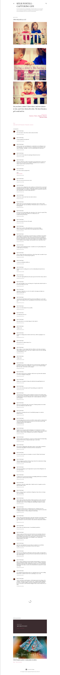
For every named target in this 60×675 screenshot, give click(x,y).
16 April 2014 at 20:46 (20, 344)
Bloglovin (40, 115)
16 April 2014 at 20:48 (20, 359)
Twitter (35, 115)
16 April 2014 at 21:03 (20, 522)
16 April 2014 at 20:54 (20, 433)
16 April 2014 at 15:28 (20, 216)
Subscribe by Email (43, 117)
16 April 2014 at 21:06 (20, 547)
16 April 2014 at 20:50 (20, 382)
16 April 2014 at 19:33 (20, 241)
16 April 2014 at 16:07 (20, 230)
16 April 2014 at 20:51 (20, 399)
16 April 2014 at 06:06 (20, 141)
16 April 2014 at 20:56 (20, 449)
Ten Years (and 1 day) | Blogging (25, 660)
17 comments (22, 628)
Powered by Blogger (30, 669)
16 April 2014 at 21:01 (20, 503)
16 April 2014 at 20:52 (20, 407)
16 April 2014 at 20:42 (20, 302)
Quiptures (31, 124)
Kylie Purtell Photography (20, 124)
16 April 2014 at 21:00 (20, 494)
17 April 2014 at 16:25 (20, 586)
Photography (27, 124)
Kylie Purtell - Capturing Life (25, 5)
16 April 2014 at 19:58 (20, 257)
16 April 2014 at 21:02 (20, 512)
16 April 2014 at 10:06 (20, 165)
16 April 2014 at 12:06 (20, 175)
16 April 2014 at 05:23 (20, 134)
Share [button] (14, 123)
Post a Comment (19, 662)
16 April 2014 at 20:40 (20, 278)
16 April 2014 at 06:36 (20, 149)
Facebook (31, 115)
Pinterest (45, 115)
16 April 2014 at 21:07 (20, 556)
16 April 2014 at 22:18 (20, 567)
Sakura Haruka (19, 173)
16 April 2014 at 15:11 (20, 198)
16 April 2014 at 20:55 (20, 441)
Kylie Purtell (19, 130)
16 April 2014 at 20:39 (20, 263)
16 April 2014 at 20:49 (20, 376)
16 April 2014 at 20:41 (20, 286)
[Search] (46, 3)
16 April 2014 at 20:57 (20, 463)
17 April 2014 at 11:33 (20, 575)
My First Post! (22, 626)
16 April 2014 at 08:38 (20, 156)
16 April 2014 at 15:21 (20, 207)
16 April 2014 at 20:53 (20, 424)
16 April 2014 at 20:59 (20, 479)
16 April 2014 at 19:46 (20, 249)
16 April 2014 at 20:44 (20, 309)
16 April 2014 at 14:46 (20, 191)
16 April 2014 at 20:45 (20, 337)
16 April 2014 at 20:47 (20, 352)
